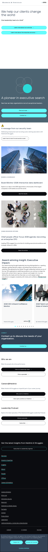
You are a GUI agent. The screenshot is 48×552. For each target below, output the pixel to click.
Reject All (16, 542)
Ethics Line (4, 495)
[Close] (46, 536)
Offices (3, 478)
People (3, 473)
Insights (3, 464)
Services (4, 456)
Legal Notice (4, 519)
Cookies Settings (24, 548)
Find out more (23, 110)
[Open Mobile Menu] (44, 2)
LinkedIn (9, 529)
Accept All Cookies (31, 542)
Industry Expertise (7, 460)
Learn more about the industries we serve (23, 32)
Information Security (6, 498)
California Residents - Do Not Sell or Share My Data (14, 523)
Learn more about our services (23, 27)
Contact (3, 512)
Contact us (23, 115)
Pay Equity (4, 509)
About (3, 469)
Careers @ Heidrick (7, 482)
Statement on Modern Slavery (9, 505)
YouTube (39, 529)
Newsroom (4, 502)
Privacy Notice (5, 516)
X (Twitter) (24, 529)
